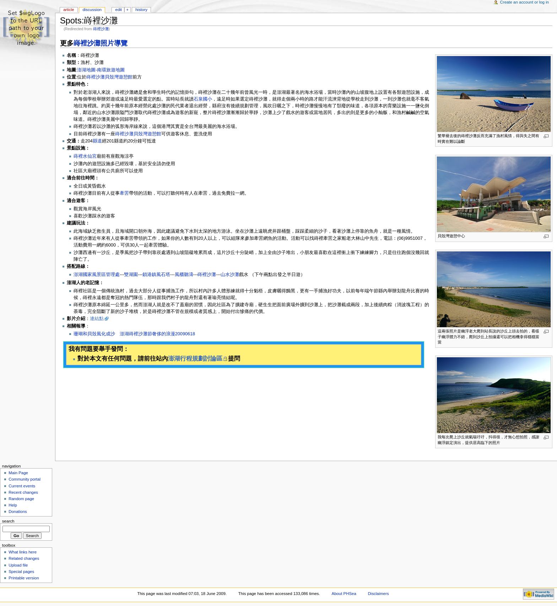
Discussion (91, 9)
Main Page (18, 473)
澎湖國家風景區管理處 (97, 274)
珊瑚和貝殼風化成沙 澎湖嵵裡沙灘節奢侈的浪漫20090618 (134, 333)
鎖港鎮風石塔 (156, 274)
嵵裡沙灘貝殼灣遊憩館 (109, 77)
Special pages (21, 571)
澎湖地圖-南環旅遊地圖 (101, 69)
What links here (23, 552)
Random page (21, 499)
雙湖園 (131, 274)
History (141, 9)
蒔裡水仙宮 (85, 156)
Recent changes (23, 492)
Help (13, 505)
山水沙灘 (230, 274)
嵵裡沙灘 (101, 29)
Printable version (24, 578)
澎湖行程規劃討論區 (195, 358)
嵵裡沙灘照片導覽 (101, 43)
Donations (18, 511)
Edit (118, 9)
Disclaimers (378, 593)
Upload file (18, 565)
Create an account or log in (524, 2)
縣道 (97, 141)
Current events (22, 486)
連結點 (97, 318)
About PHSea (344, 593)
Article (68, 9)
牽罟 (124, 193)
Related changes (24, 558)
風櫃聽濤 (184, 274)
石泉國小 (203, 99)
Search (8, 521)
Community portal (24, 479)
